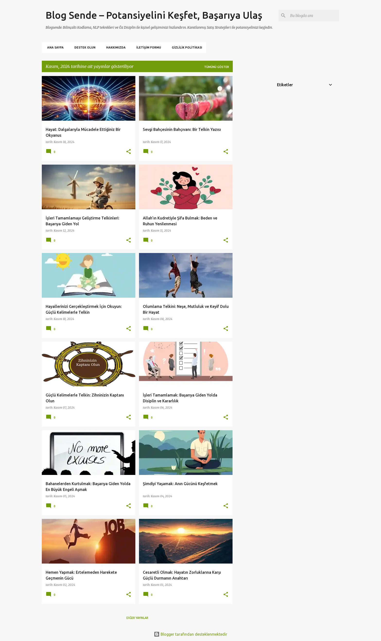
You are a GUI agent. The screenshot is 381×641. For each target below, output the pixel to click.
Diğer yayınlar (137, 617)
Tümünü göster (216, 66)
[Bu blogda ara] (313, 15)
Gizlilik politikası (185, 47)
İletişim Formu (147, 47)
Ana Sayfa (54, 47)
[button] (128, 152)
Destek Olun (83, 47)
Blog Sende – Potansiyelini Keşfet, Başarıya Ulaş (154, 15)
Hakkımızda (114, 47)
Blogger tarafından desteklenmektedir (190, 634)
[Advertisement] (252, 149)
